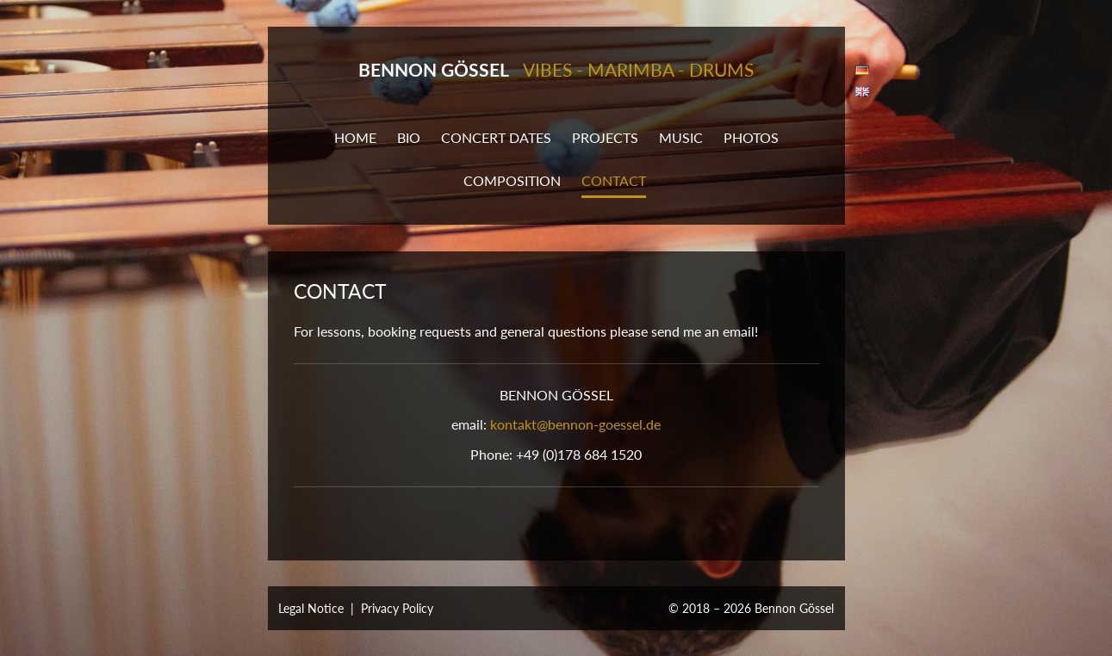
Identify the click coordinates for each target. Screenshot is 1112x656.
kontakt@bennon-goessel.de (575, 424)
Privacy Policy (397, 608)
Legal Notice (311, 608)
